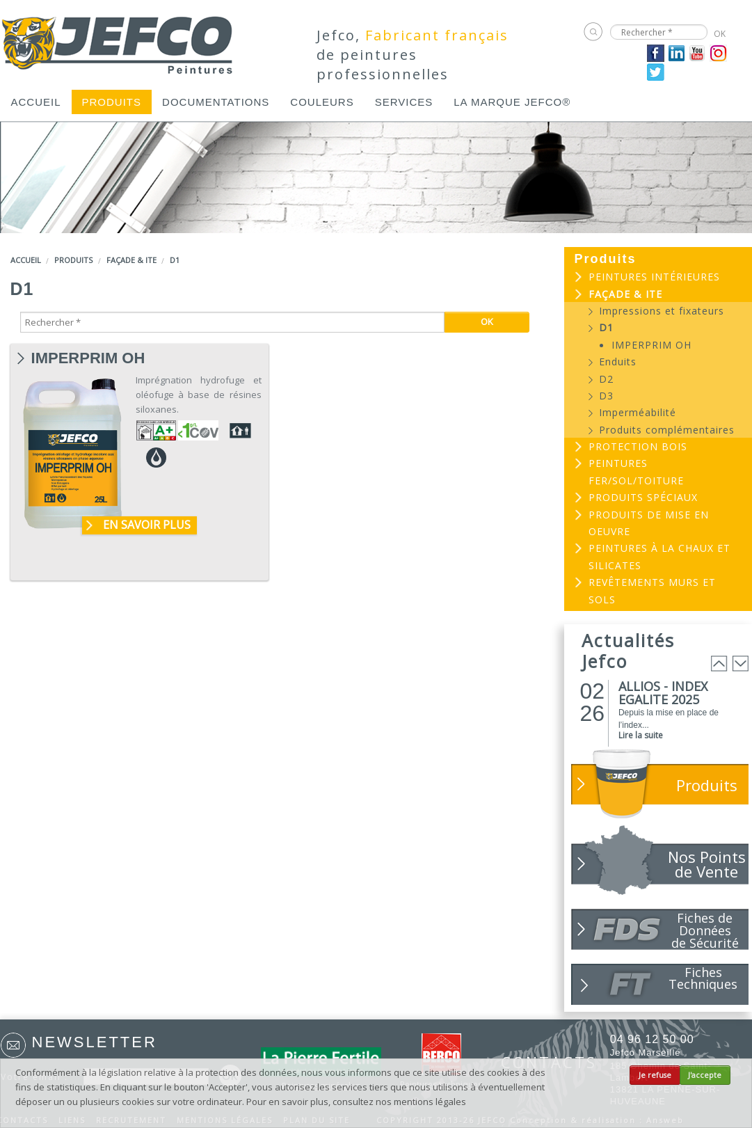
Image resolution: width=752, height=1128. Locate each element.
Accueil (36, 102)
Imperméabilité (637, 412)
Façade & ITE (131, 260)
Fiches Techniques (703, 978)
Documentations (215, 102)
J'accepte (704, 1075)
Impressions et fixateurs (661, 310)
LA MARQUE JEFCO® (512, 102)
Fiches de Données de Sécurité (705, 929)
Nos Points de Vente (707, 864)
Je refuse (655, 1075)
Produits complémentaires (667, 429)
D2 (606, 379)
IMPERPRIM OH (88, 358)
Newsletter (94, 1042)
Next (740, 664)
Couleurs (321, 102)
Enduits (618, 361)
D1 (174, 260)
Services (404, 102)
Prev (719, 664)
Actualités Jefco (628, 650)
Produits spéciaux (643, 497)
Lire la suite (640, 735)
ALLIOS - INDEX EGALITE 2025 (662, 693)
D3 (606, 395)
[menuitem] (36, 102)
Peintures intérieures (654, 276)
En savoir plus (147, 524)
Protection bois (638, 446)
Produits (112, 102)
